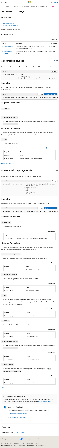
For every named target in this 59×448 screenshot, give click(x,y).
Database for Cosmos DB (30, 6)
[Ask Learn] (53, 6)
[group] (29, 98)
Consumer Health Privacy (8, 445)
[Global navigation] (1, 2)
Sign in (56, 2)
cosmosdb (42, 6)
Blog (23, 443)
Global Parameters (7, 163)
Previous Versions (14, 443)
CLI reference (17, 6)
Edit (56, 60)
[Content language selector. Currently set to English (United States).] (9, 439)
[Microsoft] (29, 2)
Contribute (30, 443)
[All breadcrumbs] (2, 6)
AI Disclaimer (4, 443)
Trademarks (30, 445)
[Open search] (51, 2)
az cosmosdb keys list (8, 23)
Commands (6, 21)
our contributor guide (44, 401)
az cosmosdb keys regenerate (10, 25)
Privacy (37, 443)
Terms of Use (21, 445)
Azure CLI (8, 6)
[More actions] (56, 6)
